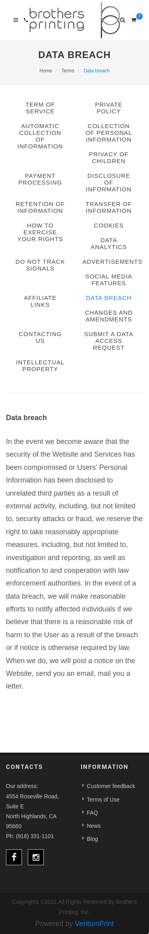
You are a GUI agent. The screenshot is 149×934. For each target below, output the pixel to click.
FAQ (92, 812)
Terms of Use (103, 799)
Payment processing (40, 179)
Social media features (108, 279)
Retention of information (40, 207)
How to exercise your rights (40, 232)
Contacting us (40, 337)
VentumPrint (94, 924)
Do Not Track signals (40, 265)
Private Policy (108, 108)
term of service (40, 108)
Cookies (109, 225)
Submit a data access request (109, 341)
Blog (92, 839)
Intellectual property (40, 365)
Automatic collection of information (40, 136)
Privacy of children (108, 157)
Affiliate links (40, 301)
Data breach (109, 297)
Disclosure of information (109, 182)
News (94, 826)
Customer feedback (111, 786)
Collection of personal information (108, 133)
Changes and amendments (109, 316)
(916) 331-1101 (35, 836)
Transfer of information (108, 207)
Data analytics (109, 243)
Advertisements (109, 261)
